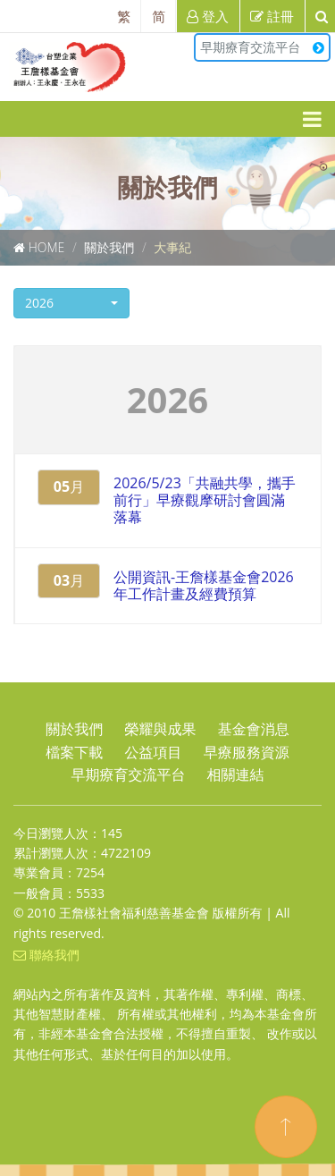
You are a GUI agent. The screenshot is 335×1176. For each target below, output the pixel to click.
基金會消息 (253, 729)
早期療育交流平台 (262, 46)
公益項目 (153, 752)
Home (47, 247)
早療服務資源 (246, 752)
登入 (208, 16)
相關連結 (235, 774)
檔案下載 (74, 752)
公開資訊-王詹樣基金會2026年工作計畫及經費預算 (203, 585)
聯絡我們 (46, 954)
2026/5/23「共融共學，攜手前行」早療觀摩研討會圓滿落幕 (204, 500)
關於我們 (109, 247)
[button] (71, 303)
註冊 (272, 16)
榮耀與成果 (161, 729)
